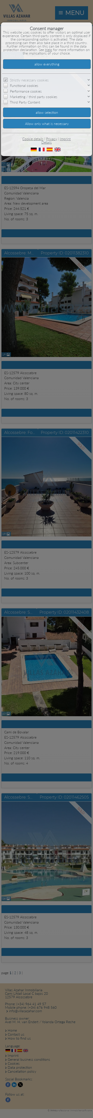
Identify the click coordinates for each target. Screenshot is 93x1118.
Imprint (65, 139)
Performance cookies (26, 91)
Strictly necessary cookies (29, 80)
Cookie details (32, 139)
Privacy (51, 139)
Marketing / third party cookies (33, 97)
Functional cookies (24, 85)
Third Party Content (25, 102)
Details (46, 142)
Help (48, 50)
